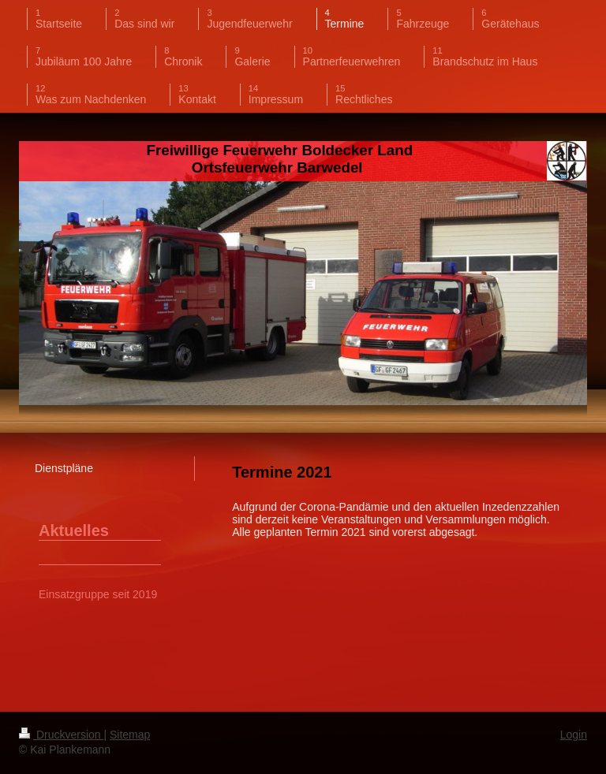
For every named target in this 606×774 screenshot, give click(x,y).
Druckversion (61, 734)
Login (573, 734)
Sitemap (130, 734)
